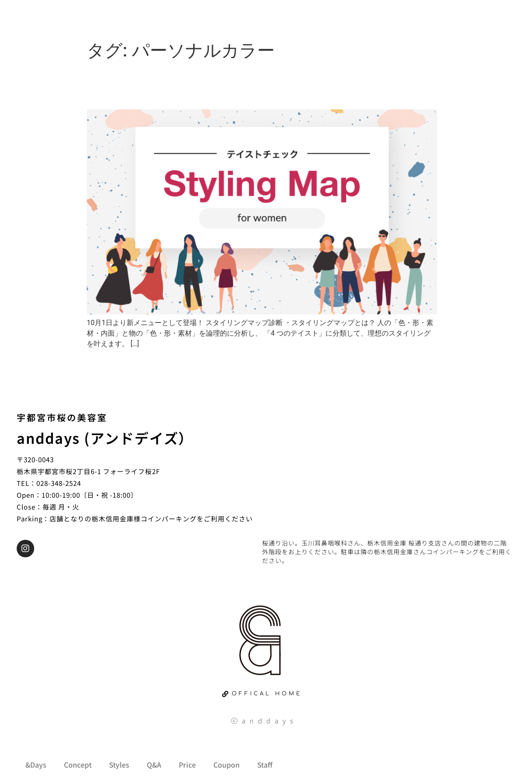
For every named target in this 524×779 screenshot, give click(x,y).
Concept (78, 764)
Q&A (154, 764)
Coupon (226, 764)
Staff (265, 764)
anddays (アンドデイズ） (105, 438)
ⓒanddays (264, 720)
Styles (119, 764)
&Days (35, 764)
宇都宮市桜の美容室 (62, 417)
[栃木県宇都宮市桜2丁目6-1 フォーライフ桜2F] (387, 464)
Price (187, 764)
